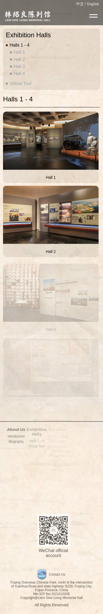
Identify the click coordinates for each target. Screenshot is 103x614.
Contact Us (57, 576)
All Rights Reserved (51, 606)
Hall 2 (19, 59)
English (93, 4)
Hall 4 (19, 73)
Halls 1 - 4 (19, 45)
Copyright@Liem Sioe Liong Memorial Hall (51, 599)
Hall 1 (19, 52)
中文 (80, 4)
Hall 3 (19, 66)
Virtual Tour (20, 83)
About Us (14, 429)
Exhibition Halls (36, 431)
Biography (14, 442)
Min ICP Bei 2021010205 (51, 595)
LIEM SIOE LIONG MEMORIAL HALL (27, 16)
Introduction (14, 436)
